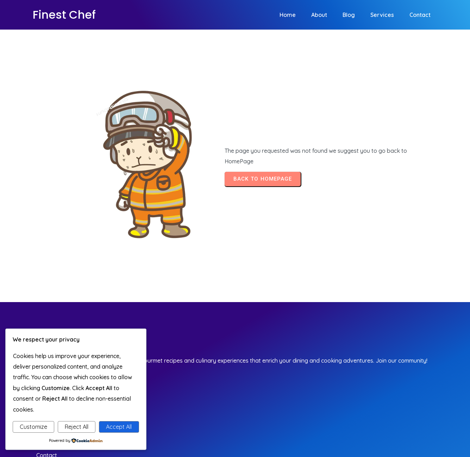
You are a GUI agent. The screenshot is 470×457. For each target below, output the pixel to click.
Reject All (76, 426)
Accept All (119, 426)
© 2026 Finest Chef (407, 409)
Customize (33, 426)
